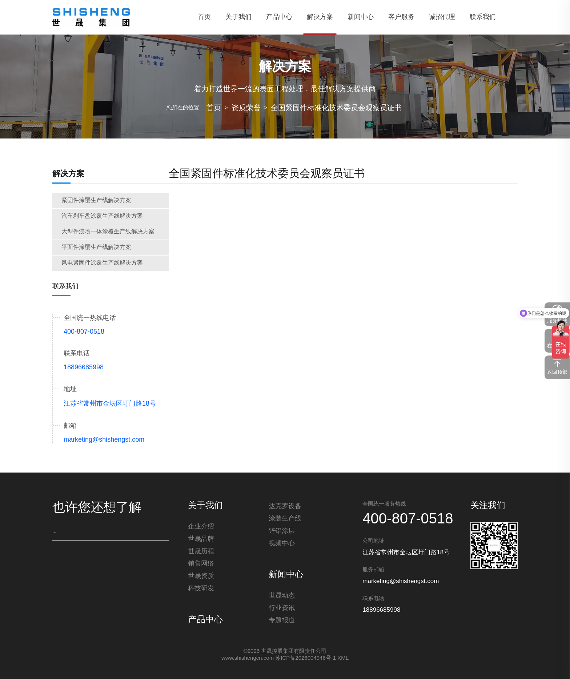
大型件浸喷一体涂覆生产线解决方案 (107, 232)
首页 (213, 108)
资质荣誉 (246, 108)
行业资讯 (282, 608)
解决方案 (68, 174)
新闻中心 (286, 575)
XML (343, 658)
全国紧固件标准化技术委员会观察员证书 (336, 108)
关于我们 (205, 506)
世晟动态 (282, 595)
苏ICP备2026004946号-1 (305, 658)
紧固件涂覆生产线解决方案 (96, 200)
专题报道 (282, 620)
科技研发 (201, 588)
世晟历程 (201, 551)
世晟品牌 (201, 539)
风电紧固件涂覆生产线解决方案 (102, 263)
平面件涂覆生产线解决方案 (96, 247)
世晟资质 (201, 576)
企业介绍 (201, 526)
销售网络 (201, 563)
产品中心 (205, 620)
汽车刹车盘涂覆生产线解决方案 (102, 216)
